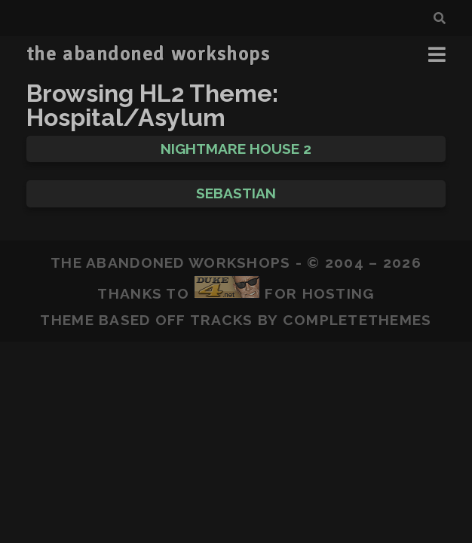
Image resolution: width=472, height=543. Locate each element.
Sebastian (236, 193)
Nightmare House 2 (236, 148)
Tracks (221, 319)
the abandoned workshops (148, 54)
